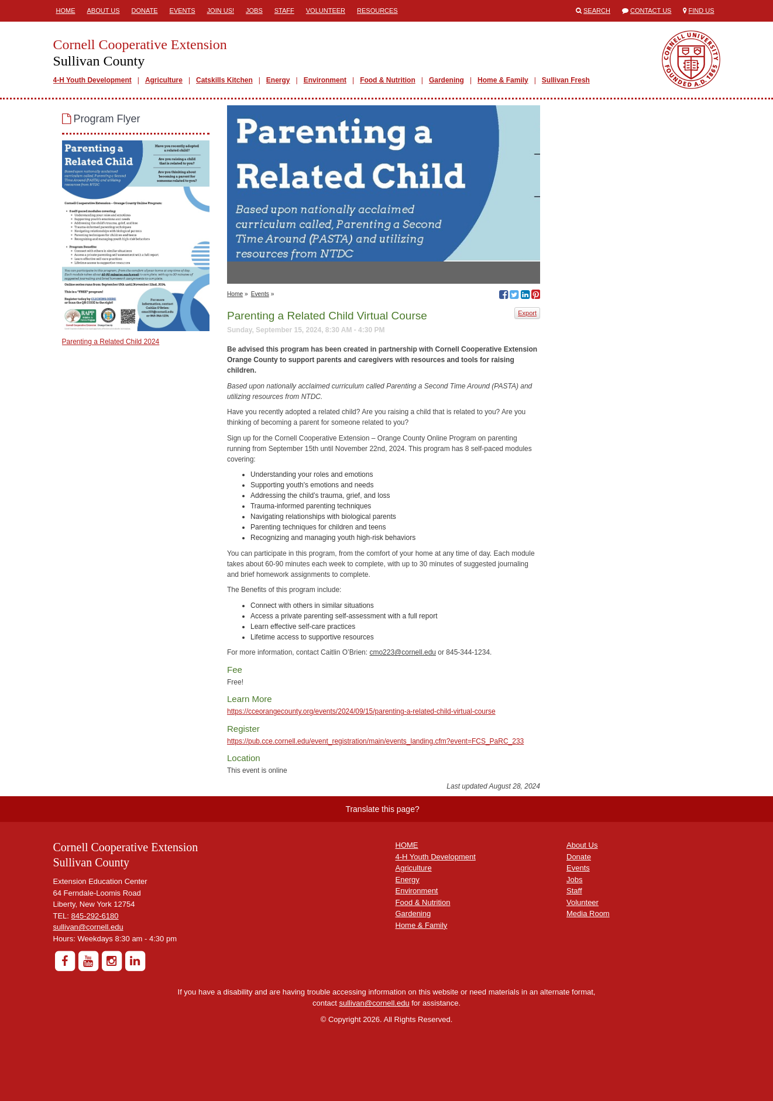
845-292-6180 (95, 915)
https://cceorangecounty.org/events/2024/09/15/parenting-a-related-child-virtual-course (361, 711)
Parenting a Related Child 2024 (111, 342)
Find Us (701, 10)
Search (596, 10)
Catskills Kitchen (224, 80)
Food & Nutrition (387, 80)
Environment (325, 80)
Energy (278, 80)
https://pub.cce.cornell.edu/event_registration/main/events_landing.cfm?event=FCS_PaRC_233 (375, 741)
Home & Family (502, 80)
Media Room (588, 913)
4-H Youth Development (92, 80)
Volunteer (325, 10)
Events (182, 10)
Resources (377, 10)
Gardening (446, 80)
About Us (103, 10)
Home (65, 10)
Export (527, 312)
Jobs (254, 10)
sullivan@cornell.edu (88, 927)
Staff (284, 10)
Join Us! (220, 10)
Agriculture (164, 80)
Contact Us (651, 10)
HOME (407, 845)
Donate (145, 10)
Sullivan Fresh (566, 80)
